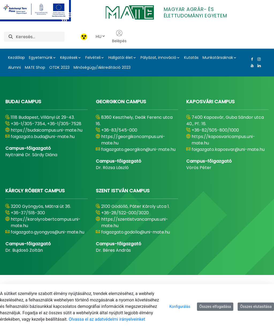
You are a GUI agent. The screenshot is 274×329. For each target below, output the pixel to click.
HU (101, 36)
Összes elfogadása (215, 306)
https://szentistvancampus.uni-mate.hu (134, 222)
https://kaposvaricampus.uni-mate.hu (223, 139)
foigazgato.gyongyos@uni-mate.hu (47, 232)
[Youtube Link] (251, 65)
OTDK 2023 (59, 67)
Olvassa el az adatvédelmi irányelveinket (107, 319)
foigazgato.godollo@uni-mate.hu (135, 232)
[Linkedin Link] (258, 65)
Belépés (119, 37)
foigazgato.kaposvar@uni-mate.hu (228, 149)
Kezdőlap (16, 57)
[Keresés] (40, 37)
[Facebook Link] (251, 59)
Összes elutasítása (256, 306)
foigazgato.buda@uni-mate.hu (43, 136)
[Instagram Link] (258, 59)
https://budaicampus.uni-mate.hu (46, 130)
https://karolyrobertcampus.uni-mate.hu (46, 222)
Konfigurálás (179, 306)
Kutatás (191, 57)
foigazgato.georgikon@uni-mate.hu (138, 149)
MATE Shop (35, 67)
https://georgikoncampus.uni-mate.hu (133, 139)
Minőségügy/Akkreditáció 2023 (102, 67)
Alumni (14, 67)
